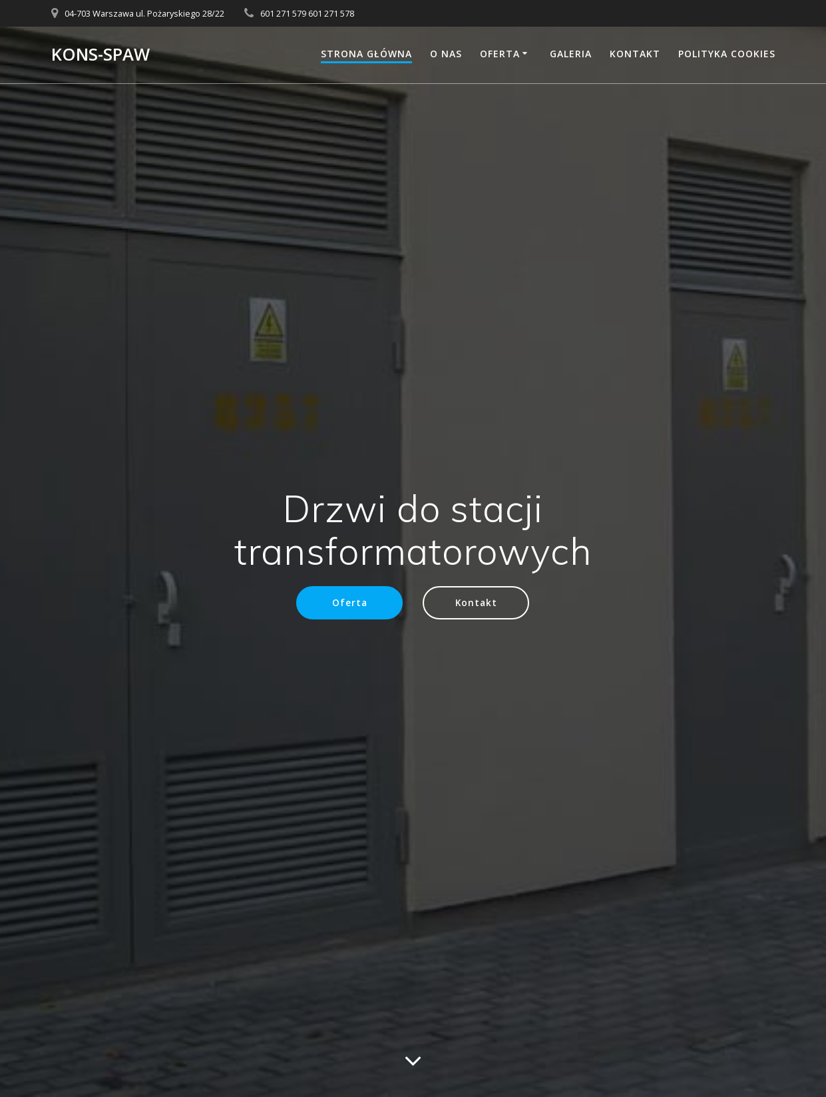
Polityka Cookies (726, 53)
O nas (446, 53)
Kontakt (635, 53)
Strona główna (366, 53)
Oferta (500, 53)
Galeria (571, 53)
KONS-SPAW (100, 54)
